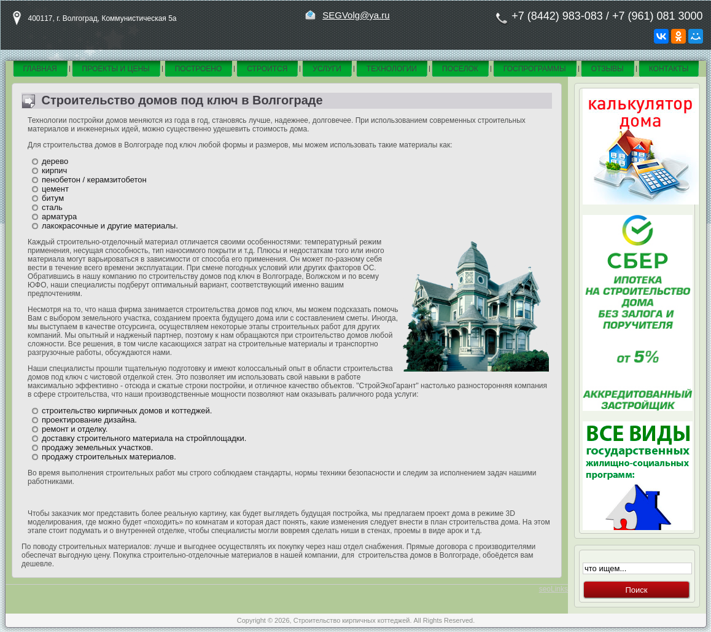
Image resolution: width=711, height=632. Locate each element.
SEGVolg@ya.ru (355, 15)
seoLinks (553, 589)
